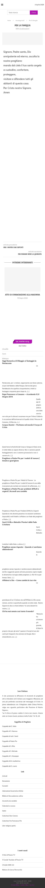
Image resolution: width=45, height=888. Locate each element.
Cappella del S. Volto (9, 726)
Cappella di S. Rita (8, 746)
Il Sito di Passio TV (8, 855)
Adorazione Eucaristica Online (12, 791)
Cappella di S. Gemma (9, 731)
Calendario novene (8, 806)
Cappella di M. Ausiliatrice (11, 761)
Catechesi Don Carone (10, 816)
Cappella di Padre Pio (9, 741)
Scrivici (32, 885)
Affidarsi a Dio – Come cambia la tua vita (19, 580)
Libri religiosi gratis (9, 826)
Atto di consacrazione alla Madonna (22, 294)
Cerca (34, 12)
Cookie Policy (24, 885)
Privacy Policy (15, 885)
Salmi (4, 811)
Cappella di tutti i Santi (10, 736)
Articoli (4, 776)
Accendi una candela (9, 801)
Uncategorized (20, 20)
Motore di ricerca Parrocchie (12, 870)
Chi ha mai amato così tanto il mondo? (18, 611)
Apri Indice (22, 346)
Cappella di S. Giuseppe (10, 756)
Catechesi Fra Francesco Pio (12, 821)
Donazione (6, 781)
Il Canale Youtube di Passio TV (12, 860)
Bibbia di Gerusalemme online (12, 796)
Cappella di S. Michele (9, 751)
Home (9, 20)
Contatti (5, 786)
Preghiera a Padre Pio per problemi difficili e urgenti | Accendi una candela (20, 489)
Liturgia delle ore (8, 865)
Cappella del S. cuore (9, 766)
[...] (28, 391)
